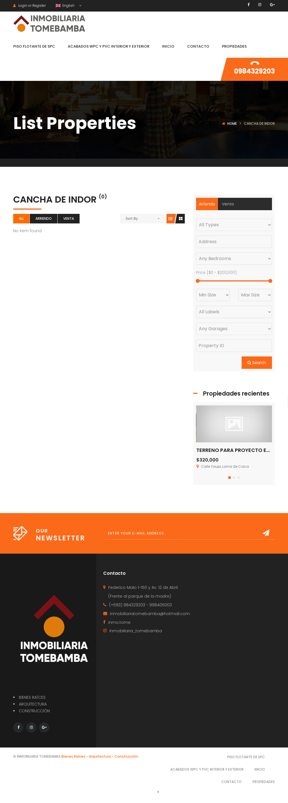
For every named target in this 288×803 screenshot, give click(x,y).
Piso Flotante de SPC (246, 757)
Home (232, 123)
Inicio (260, 769)
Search (257, 362)
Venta (68, 218)
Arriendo (43, 218)
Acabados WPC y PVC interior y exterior (207, 769)
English (65, 5)
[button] (229, 477)
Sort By (132, 218)
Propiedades (264, 781)
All (21, 218)
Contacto (231, 781)
